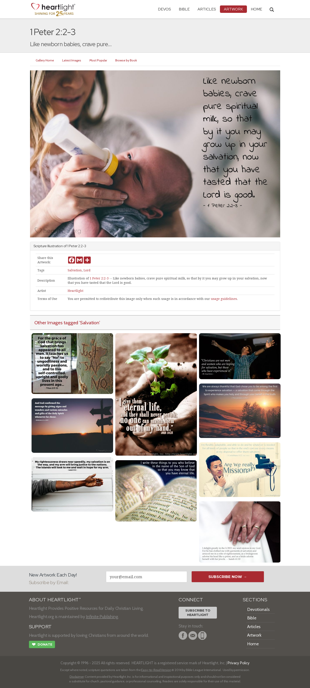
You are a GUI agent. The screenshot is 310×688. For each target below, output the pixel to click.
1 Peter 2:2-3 (99, 278)
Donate (42, 645)
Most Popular (98, 60)
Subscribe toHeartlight (197, 613)
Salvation (75, 270)
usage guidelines (224, 299)
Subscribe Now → (227, 577)
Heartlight (75, 290)
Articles (207, 9)
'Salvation (89, 322)
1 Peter (72, 246)
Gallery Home (45, 60)
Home (253, 643)
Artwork (233, 9)
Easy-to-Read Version (156, 670)
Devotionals (258, 609)
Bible (184, 9)
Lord (87, 270)
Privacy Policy (239, 663)
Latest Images (71, 60)
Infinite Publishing (102, 616)
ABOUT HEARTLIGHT (55, 600)
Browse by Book (126, 60)
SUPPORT (40, 627)
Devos (164, 9)
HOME (256, 9)
